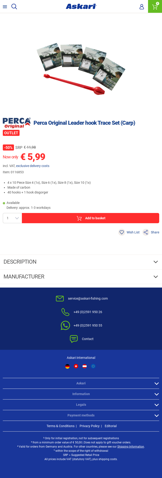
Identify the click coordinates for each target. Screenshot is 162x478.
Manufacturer (24, 276)
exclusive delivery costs (32, 166)
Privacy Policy (90, 426)
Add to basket (90, 218)
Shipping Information (130, 446)
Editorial (111, 426)
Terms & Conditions (60, 426)
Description (20, 262)
